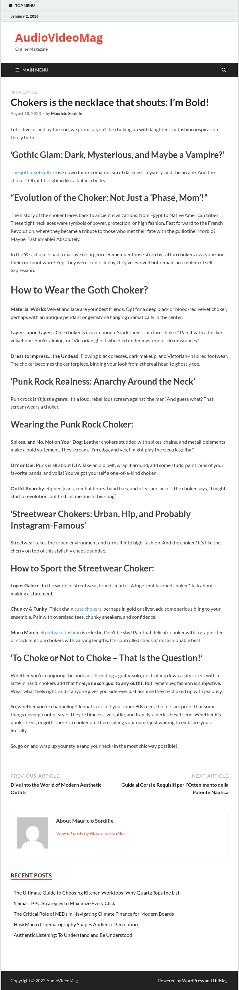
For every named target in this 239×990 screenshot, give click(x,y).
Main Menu (35, 69)
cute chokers (87, 609)
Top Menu (25, 5)
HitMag (220, 980)
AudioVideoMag (59, 37)
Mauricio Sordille (66, 113)
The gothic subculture (34, 172)
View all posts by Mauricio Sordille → (93, 833)
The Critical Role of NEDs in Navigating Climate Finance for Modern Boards (94, 914)
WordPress (193, 980)
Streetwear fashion (60, 632)
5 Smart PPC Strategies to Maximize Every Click (64, 903)
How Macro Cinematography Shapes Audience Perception (76, 924)
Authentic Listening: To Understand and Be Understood (73, 935)
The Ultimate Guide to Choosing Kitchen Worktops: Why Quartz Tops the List (97, 892)
